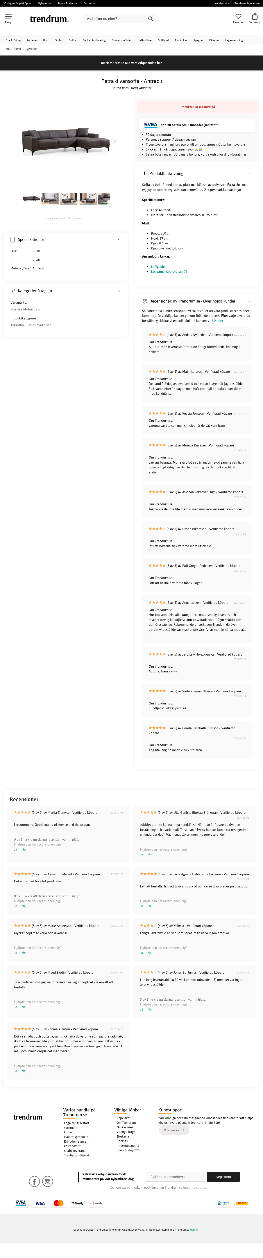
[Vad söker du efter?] (120, 18)
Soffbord (163, 40)
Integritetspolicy (128, 1146)
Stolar (59, 40)
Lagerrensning (234, 40)
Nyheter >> (45, 3)
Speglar (198, 40)
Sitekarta (123, 1136)
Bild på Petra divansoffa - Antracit (63, 218)
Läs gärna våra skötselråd (169, 271)
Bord (46, 40)
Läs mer (217, 321)
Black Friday (13, 40)
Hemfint (194, 1229)
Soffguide (158, 267)
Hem (7, 48)
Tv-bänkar (181, 40)
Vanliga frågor (127, 1132)
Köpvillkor (124, 1118)
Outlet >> (89, 3)
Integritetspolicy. (195, 1187)
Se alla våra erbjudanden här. (141, 63)
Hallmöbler (145, 40)
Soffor (72, 40)
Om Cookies (125, 1127)
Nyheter (32, 40)
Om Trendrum (126, 1123)
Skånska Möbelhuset (25, 309)
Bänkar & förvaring (94, 40)
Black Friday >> (67, 3)
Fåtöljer (214, 40)
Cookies (122, 1141)
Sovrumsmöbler (121, 40)
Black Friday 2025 (128, 1150)
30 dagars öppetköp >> (17, 3)
